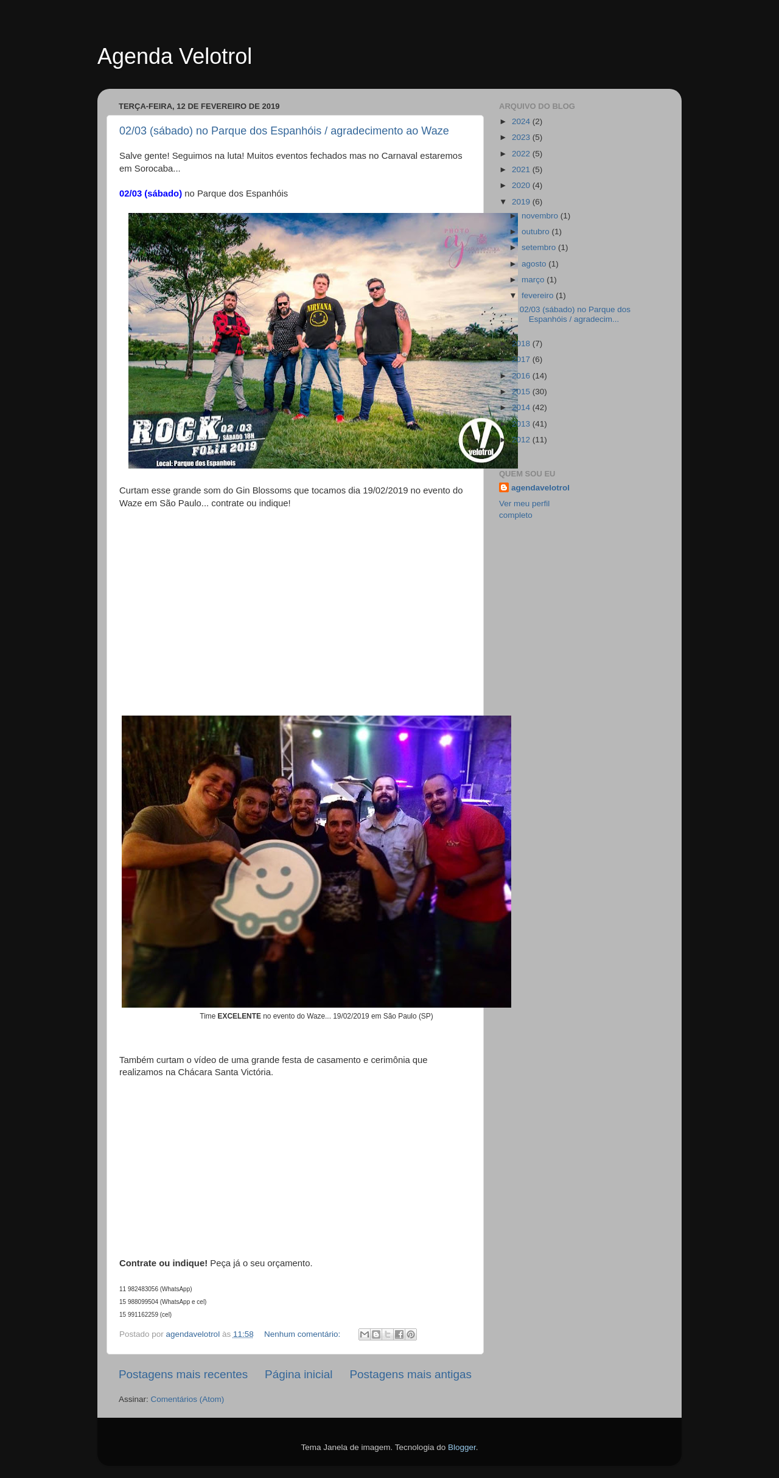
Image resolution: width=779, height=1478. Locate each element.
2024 (522, 121)
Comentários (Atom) (188, 1399)
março (534, 279)
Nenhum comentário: (303, 1334)
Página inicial (298, 1374)
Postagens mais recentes (183, 1374)
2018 (522, 343)
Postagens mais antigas (410, 1374)
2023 (522, 137)
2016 (522, 375)
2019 (522, 201)
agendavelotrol (540, 487)
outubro (537, 231)
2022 (522, 153)
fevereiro (539, 295)
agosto (535, 263)
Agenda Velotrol (174, 56)
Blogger (462, 1447)
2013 (522, 423)
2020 (522, 185)
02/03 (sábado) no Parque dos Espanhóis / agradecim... (575, 314)
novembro (541, 215)
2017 (522, 359)
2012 (522, 439)
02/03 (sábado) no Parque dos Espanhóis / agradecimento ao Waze (284, 131)
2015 (522, 391)
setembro (540, 247)
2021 (522, 169)
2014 (522, 407)
